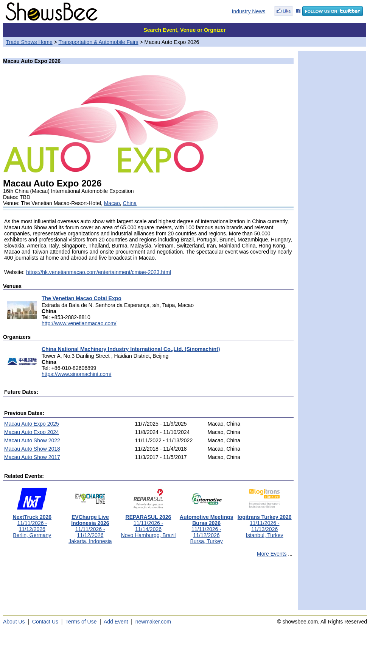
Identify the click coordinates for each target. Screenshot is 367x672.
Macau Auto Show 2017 (32, 457)
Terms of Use (80, 622)
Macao (112, 203)
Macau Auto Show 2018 (32, 449)
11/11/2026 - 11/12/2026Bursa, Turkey (206, 526)
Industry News (249, 11)
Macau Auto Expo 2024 (31, 432)
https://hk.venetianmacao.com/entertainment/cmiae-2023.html (98, 272)
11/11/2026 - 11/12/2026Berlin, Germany (31, 523)
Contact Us (45, 622)
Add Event (116, 622)
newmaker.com (153, 622)
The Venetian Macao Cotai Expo (81, 298)
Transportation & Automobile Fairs (98, 42)
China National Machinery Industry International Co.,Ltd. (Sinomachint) (131, 349)
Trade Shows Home (29, 42)
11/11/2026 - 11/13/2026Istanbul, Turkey (265, 523)
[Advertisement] (148, 587)
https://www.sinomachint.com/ (76, 374)
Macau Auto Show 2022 (32, 440)
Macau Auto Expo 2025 (31, 424)
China (130, 203)
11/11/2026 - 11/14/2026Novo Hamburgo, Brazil (148, 523)
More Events (272, 554)
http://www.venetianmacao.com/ (79, 323)
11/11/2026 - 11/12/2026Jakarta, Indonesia (90, 526)
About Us (14, 622)
